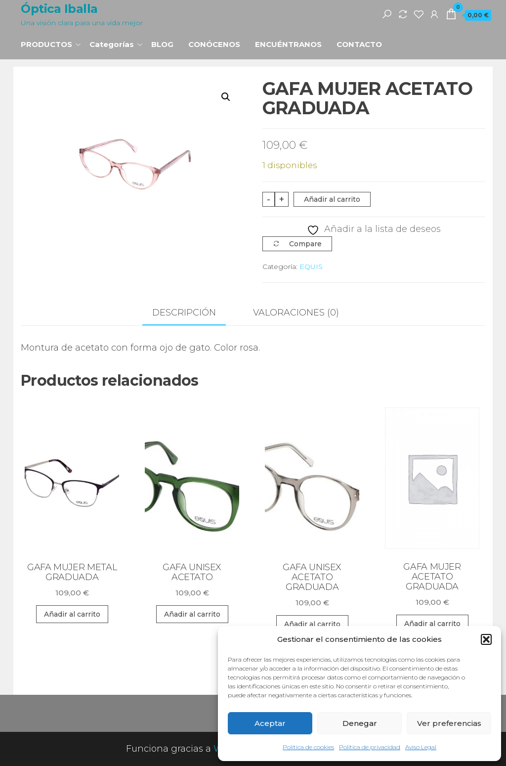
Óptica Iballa (59, 8)
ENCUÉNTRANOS (288, 44)
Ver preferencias (449, 723)
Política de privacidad (369, 747)
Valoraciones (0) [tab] (296, 312)
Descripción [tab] (184, 312)
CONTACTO (359, 44)
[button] (486, 639)
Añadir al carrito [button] (72, 614)
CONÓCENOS (214, 44)
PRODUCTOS (46, 44)
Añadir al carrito (332, 199)
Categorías (111, 44)
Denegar (359, 723)
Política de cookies (308, 747)
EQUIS (311, 266)
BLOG (162, 44)
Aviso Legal (420, 747)
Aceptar (270, 723)
